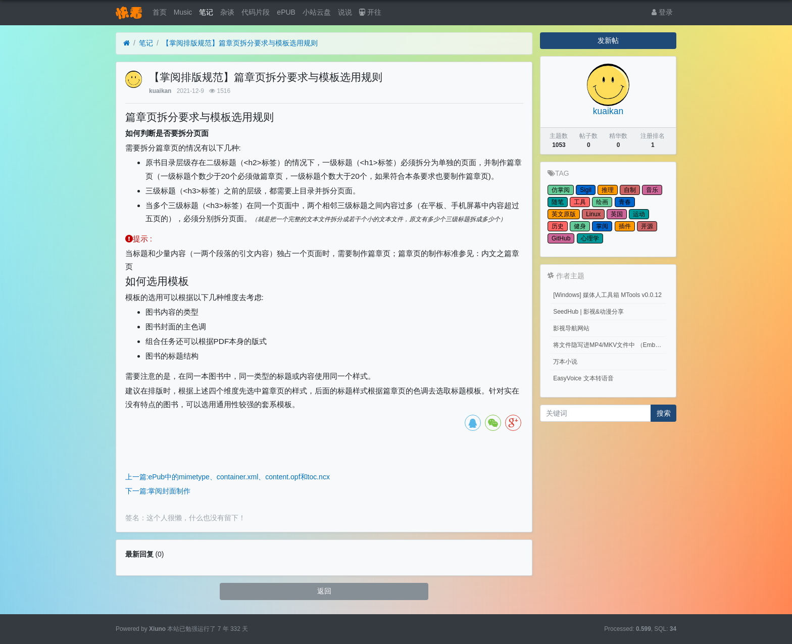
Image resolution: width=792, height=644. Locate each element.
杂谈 (227, 12)
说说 (345, 12)
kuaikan (160, 90)
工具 (580, 202)
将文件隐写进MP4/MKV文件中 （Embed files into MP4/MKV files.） (610, 345)
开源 (647, 226)
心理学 (590, 238)
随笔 (558, 202)
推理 (608, 189)
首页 (160, 12)
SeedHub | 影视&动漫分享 (588, 311)
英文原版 (564, 214)
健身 (580, 226)
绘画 (602, 202)
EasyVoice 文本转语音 (583, 378)
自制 (630, 189)
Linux (593, 214)
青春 (625, 202)
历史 (558, 226)
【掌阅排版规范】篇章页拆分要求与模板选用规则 (240, 43)
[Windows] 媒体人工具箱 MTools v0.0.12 (607, 295)
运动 (639, 214)
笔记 (206, 12)
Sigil (585, 189)
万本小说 (565, 361)
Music (183, 12)
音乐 (652, 189)
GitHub (561, 238)
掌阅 (602, 226)
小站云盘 (317, 12)
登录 (662, 12)
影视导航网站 (571, 328)
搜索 (664, 413)
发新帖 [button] (608, 40)
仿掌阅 (561, 189)
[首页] (126, 43)
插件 (625, 226)
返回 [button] (324, 591)
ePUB (286, 12)
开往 (370, 12)
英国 (617, 214)
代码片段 (255, 12)
